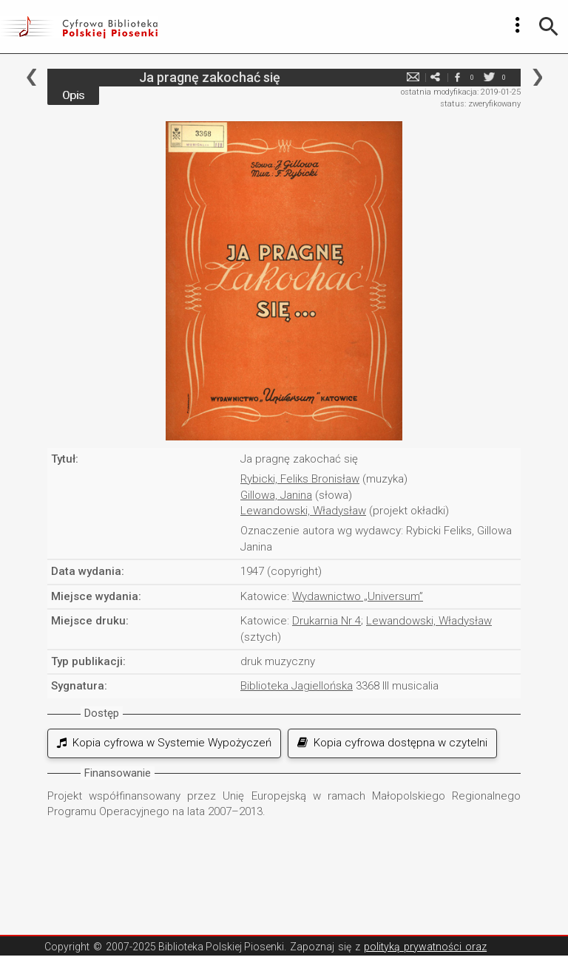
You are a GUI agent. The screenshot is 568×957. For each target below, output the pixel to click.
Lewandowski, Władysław (303, 510)
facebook (457, 77)
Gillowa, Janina (276, 495)
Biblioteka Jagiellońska (296, 685)
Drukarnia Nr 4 (326, 620)
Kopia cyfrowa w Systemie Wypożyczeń (164, 742)
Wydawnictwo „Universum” (357, 596)
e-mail (412, 77)
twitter (488, 77)
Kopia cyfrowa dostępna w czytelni (392, 742)
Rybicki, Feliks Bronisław (299, 479)
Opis (73, 95)
